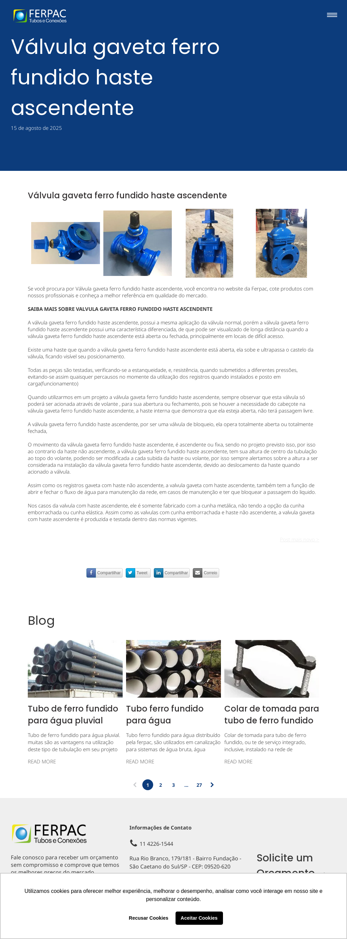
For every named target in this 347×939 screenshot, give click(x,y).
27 (199, 785)
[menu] (332, 15)
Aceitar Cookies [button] (199, 918)
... (186, 785)
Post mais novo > (299, 539)
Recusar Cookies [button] (148, 918)
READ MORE (42, 761)
